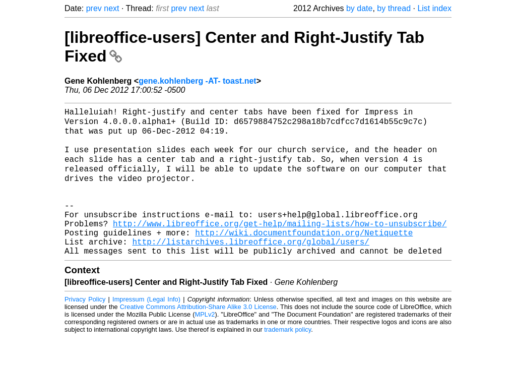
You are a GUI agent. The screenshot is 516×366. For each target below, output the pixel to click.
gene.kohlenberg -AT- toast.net (197, 81)
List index (434, 8)
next (111, 8)
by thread (394, 8)
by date (359, 8)
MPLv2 (205, 343)
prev (94, 8)
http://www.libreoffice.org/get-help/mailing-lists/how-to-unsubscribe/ (279, 246)
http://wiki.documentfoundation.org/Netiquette (304, 257)
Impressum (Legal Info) (146, 328)
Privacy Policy (84, 328)
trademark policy (287, 358)
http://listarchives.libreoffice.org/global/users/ (250, 268)
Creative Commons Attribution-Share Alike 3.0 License (198, 335)
